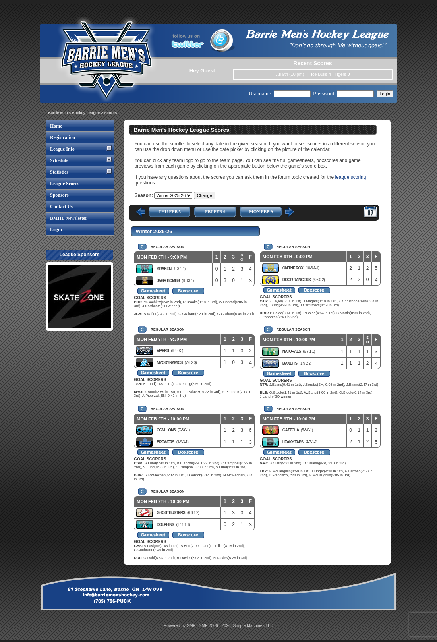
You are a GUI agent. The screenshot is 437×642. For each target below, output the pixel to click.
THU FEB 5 (170, 211)
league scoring (350, 177)
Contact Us (61, 206)
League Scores (64, 183)
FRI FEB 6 (215, 211)
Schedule (59, 160)
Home (56, 126)
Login (56, 229)
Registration (62, 137)
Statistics (59, 172)
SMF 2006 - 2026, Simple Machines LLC (236, 625)
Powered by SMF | (181, 625)
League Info (62, 149)
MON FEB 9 (261, 211)
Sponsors (59, 195)
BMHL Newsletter (68, 218)
